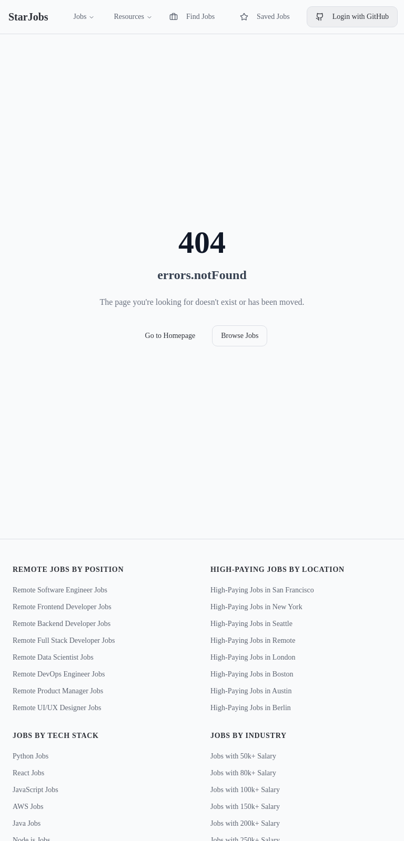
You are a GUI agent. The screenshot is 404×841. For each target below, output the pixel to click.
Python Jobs (30, 756)
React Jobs (28, 773)
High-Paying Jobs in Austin (250, 691)
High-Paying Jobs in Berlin (250, 708)
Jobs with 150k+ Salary (245, 807)
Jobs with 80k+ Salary (243, 773)
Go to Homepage (170, 336)
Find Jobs (192, 17)
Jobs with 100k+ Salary (245, 790)
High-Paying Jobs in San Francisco (262, 590)
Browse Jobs (239, 336)
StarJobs (28, 17)
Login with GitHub (352, 17)
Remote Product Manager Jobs (58, 691)
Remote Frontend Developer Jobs (62, 607)
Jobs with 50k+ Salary (243, 756)
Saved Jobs (265, 17)
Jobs (84, 16)
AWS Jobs (28, 807)
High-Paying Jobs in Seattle (251, 624)
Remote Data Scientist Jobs (53, 657)
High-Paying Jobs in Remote (252, 640)
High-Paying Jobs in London (252, 657)
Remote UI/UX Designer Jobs (57, 708)
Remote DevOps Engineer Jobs (59, 674)
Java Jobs (27, 823)
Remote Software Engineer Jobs (60, 590)
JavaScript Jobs (35, 790)
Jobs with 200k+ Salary (245, 823)
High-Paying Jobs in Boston (252, 674)
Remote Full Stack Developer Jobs (64, 640)
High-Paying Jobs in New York (256, 607)
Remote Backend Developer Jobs (61, 624)
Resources (133, 16)
